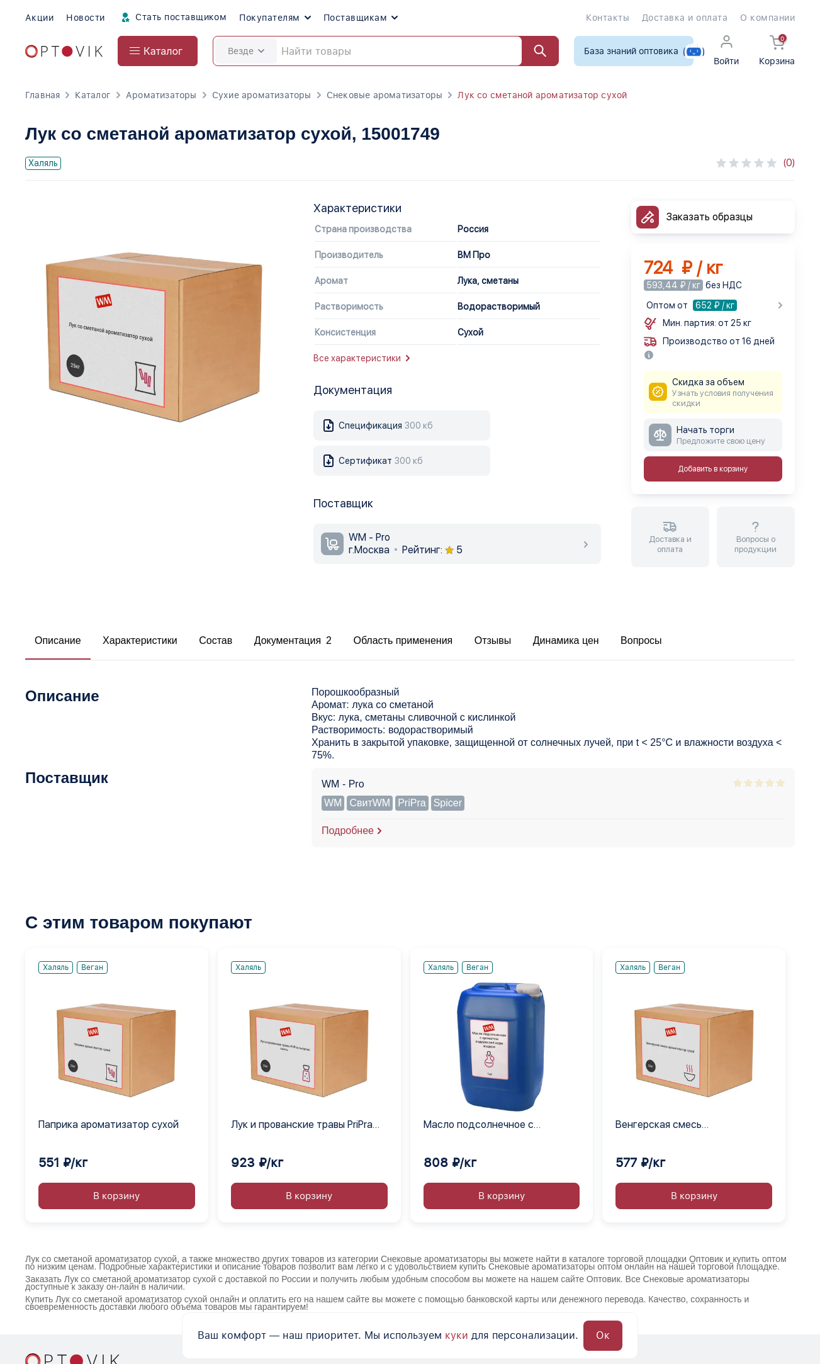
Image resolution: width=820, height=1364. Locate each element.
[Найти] (534, 51)
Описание (58, 640)
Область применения (402, 640)
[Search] (386, 51)
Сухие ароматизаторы (262, 95)
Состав (215, 640)
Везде (246, 51)
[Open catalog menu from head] (158, 51)
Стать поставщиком (172, 17)
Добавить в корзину (713, 469)
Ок (603, 1335)
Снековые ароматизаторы (385, 95)
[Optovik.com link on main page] (64, 51)
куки (456, 1335)
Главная (42, 95)
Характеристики (140, 640)
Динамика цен (566, 640)
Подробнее (348, 830)
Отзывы (493, 640)
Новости (85, 18)
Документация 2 (293, 640)
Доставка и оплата (684, 18)
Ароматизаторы (161, 95)
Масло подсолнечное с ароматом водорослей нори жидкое (490, 1125)
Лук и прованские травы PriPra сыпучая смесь (302, 1125)
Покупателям (274, 17)
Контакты (607, 18)
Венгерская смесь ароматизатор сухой (664, 1125)
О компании (767, 18)
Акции (39, 18)
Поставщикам (360, 17)
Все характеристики (361, 358)
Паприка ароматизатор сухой (108, 1124)
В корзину (116, 1196)
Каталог (92, 95)
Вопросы (641, 640)
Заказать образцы (709, 217)
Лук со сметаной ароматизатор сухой (542, 95)
